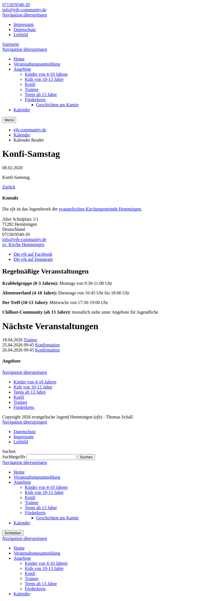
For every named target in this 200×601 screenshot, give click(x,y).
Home (19, 472)
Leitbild (21, 34)
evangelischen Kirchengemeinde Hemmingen (100, 209)
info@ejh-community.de (24, 9)
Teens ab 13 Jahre (30, 392)
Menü (9, 120)
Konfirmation (47, 344)
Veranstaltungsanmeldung (37, 477)
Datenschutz (25, 29)
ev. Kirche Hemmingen (23, 244)
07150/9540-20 (16, 4)
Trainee (30, 339)
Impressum (24, 24)
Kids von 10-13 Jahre (33, 387)
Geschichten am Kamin (57, 517)
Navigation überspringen (24, 14)
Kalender (22, 135)
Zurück (8, 187)
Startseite (10, 44)
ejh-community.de (30, 129)
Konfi (19, 397)
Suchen (86, 457)
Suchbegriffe (13, 456)
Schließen (13, 533)
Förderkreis (24, 407)
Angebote (22, 482)
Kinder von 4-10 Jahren (35, 381)
